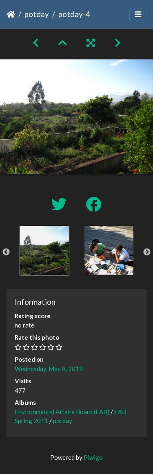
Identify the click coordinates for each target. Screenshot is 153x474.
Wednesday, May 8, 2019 (49, 368)
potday (36, 14)
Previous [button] (6, 252)
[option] (44, 250)
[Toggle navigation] (137, 14)
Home (11, 14)
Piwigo (93, 457)
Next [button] (147, 252)
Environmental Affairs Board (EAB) (62, 411)
